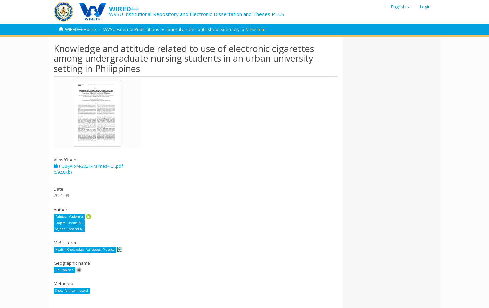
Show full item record (71, 290)
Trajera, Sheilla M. (69, 223)
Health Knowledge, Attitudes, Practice (84, 249)
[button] (400, 6)
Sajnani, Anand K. (69, 229)
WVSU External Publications (131, 29)
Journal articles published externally (203, 29)
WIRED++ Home (80, 29)
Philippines (64, 270)
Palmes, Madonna (69, 216)
